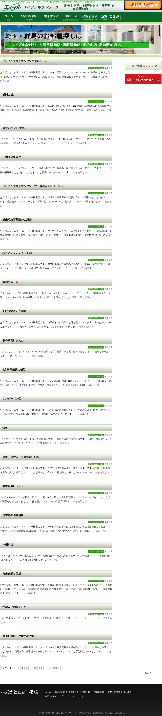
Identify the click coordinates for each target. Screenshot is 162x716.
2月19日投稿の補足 (13, 369)
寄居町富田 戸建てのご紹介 (19, 636)
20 (40, 668)
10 (35, 668)
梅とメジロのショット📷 (17, 252)
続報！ (6, 427)
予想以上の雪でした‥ (15, 607)
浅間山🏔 (8, 94)
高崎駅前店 (99, 692)
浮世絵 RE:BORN (12, 486)
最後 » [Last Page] (56, 668)
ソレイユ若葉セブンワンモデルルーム (24, 61)
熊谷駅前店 (60, 692)
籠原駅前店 (73, 692)
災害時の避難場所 (13, 515)
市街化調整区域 (11, 573)
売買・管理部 (114, 692)
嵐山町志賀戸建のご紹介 (17, 219)
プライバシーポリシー (71, 696)
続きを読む (7, 80)
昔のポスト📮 (10, 282)
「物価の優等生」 (13, 157)
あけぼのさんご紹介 (14, 311)
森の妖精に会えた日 (14, 340)
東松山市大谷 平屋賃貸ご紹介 (21, 457)
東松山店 (108, 68)
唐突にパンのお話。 (14, 128)
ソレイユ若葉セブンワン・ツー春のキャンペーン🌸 (33, 186)
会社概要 (127, 692)
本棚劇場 (7, 544)
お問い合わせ (51, 696)
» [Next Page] (49, 668)
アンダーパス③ (11, 398)
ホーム (48, 692)
